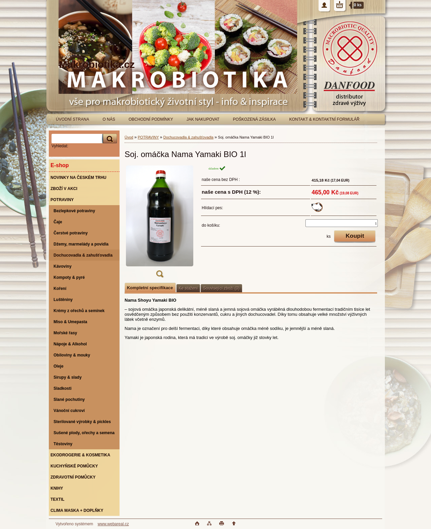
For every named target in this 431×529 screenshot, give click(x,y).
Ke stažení (188, 288)
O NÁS (109, 119)
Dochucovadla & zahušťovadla (188, 137)
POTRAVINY (148, 137)
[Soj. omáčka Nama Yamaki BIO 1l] (160, 223)
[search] (108, 139)
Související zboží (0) (221, 288)
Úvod (129, 137)
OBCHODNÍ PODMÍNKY (151, 119)
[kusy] (341, 223)
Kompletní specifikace (150, 287)
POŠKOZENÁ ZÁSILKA (254, 119)
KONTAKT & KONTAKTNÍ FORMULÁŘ (324, 119)
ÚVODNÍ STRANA (72, 119)
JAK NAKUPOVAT (203, 119)
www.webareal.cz (113, 524)
